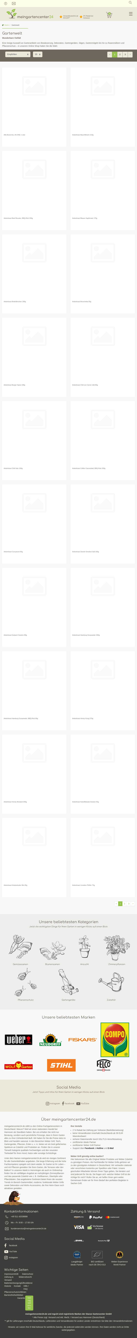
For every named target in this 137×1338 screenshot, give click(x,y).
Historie (7, 1286)
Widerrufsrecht (25, 1277)
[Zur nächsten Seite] (130, 55)
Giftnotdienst (26, 1283)
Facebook (89, 1148)
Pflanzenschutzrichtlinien (15, 1292)
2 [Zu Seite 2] (119, 54)
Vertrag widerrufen (29, 1303)
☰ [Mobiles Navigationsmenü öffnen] (131, 13)
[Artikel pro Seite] (37, 54)
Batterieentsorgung (12, 1283)
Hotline (99, 1148)
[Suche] (130, 2)
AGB (16, 1274)
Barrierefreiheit (10, 1295)
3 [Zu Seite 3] (125, 54)
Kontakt (17, 1286)
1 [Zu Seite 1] (114, 54)
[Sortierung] (17, 54)
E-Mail (111, 1148)
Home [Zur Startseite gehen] (5, 25)
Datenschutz (27, 1274)
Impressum (9, 1274)
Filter (128, 60)
